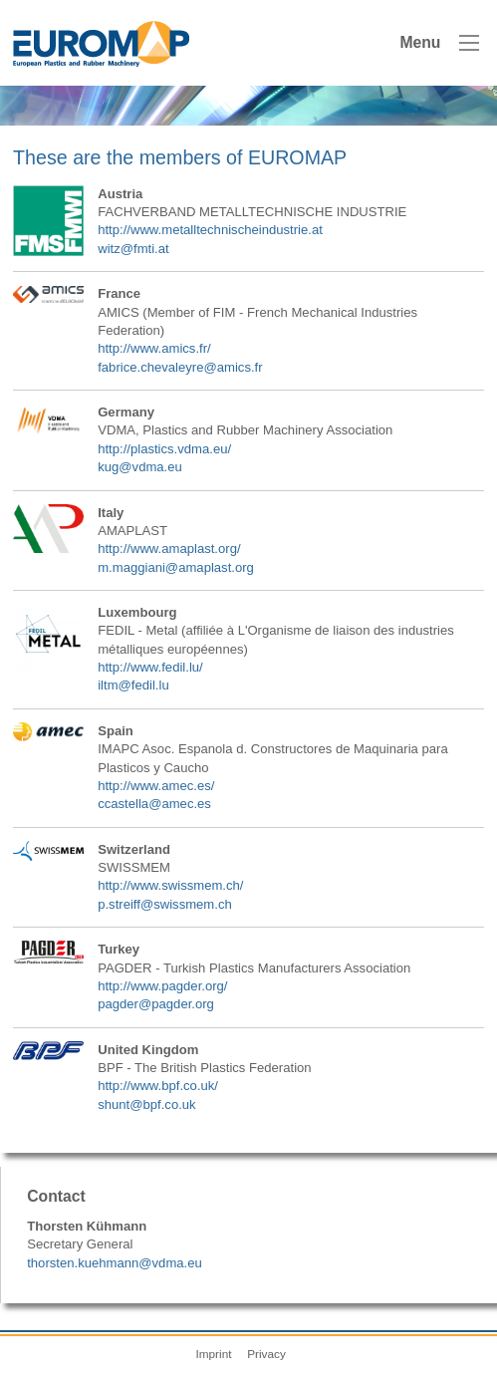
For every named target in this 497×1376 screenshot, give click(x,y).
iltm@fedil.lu (133, 685)
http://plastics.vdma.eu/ (164, 448)
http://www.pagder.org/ (162, 985)
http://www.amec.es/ (156, 785)
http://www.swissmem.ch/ (170, 885)
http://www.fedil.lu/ (150, 667)
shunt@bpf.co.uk (146, 1104)
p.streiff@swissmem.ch (165, 904)
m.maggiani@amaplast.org (176, 567)
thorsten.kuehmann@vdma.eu (114, 1262)
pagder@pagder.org (156, 1003)
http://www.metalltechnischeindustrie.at (210, 229)
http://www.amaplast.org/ (169, 548)
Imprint (213, 1353)
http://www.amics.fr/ (154, 348)
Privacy (266, 1353)
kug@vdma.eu (140, 466)
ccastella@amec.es (154, 803)
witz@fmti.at (133, 248)
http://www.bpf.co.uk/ (158, 1085)
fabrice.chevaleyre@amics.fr (180, 367)
